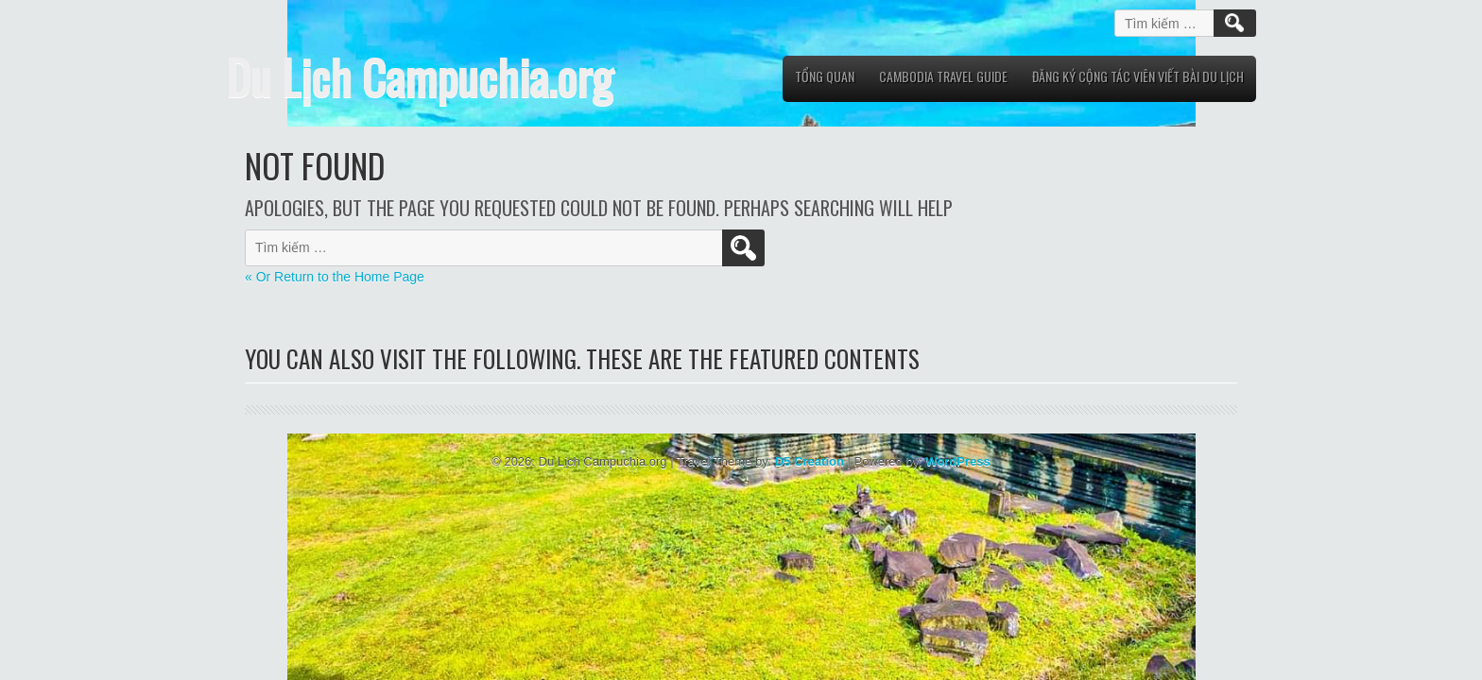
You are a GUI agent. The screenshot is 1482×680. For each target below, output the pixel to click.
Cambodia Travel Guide (943, 76)
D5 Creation (809, 461)
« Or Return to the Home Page (334, 276)
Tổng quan (824, 76)
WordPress (957, 461)
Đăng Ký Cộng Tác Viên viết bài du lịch (1138, 76)
